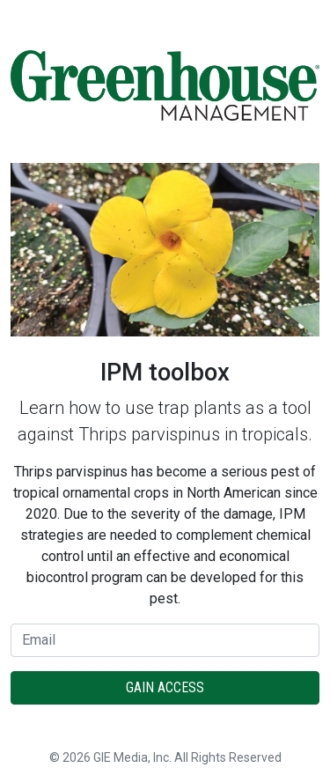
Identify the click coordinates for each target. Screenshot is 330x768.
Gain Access (165, 687)
